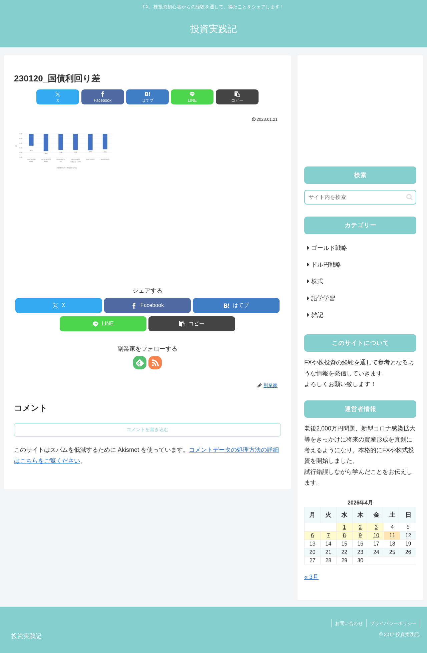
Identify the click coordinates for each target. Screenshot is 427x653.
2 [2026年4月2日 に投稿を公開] (360, 527)
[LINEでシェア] (192, 96)
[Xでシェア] (57, 96)
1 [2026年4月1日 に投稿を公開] (344, 527)
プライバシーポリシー (393, 623)
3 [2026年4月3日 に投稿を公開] (376, 527)
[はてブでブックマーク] (147, 96)
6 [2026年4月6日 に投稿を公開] (312, 535)
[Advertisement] (147, 222)
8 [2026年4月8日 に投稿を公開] (344, 535)
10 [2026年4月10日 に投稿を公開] (376, 535)
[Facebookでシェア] (102, 96)
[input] (360, 197)
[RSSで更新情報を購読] (155, 362)
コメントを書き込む (147, 429)
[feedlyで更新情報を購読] (139, 362)
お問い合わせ (349, 623)
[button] (237, 96)
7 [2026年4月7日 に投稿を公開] (328, 535)
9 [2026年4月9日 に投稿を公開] (360, 535)
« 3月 (311, 577)
